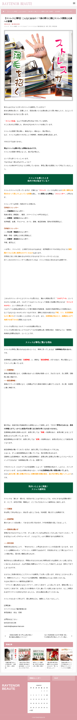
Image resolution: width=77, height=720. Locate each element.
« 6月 (31, 710)
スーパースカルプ (22, 26)
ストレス (6, 26)
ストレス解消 (13, 26)
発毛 (47, 26)
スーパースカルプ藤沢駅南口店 (36, 26)
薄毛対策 (54, 26)
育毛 (50, 26)
